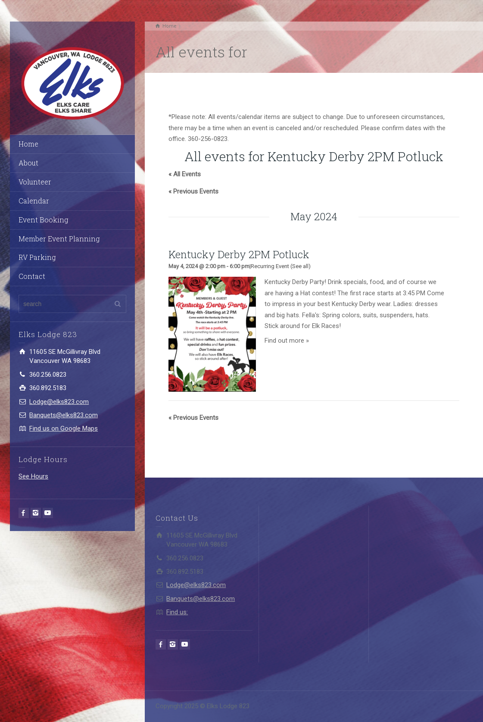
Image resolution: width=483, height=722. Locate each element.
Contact (32, 276)
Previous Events (193, 191)
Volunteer (35, 181)
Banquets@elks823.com (63, 415)
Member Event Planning (59, 238)
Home (28, 143)
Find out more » (287, 340)
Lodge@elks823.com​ (59, 402)
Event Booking (43, 219)
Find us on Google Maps (63, 428)
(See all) (300, 266)
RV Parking (37, 257)
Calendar (34, 200)
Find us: (177, 612)
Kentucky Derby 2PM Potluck (238, 254)
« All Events (184, 174)
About (28, 162)
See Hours (33, 476)
